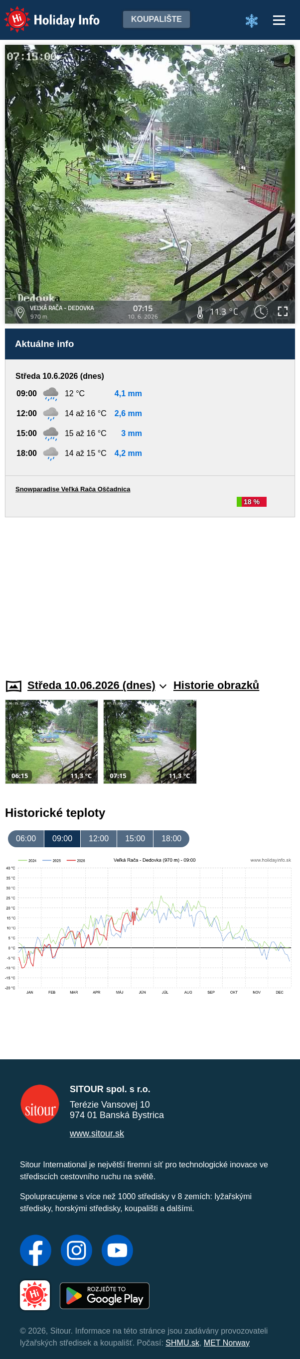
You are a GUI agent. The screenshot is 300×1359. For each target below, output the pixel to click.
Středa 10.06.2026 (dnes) (96, 685)
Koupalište (156, 19)
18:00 (171, 838)
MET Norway (227, 1343)
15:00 (135, 838)
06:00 (26, 838)
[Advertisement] (150, 592)
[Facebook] (35, 1251)
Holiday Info (42, 12)
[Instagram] (76, 1251)
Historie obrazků (216, 685)
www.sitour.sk (97, 1133)
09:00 (62, 838)
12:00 (99, 838)
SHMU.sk (182, 1343)
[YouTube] (117, 1251)
